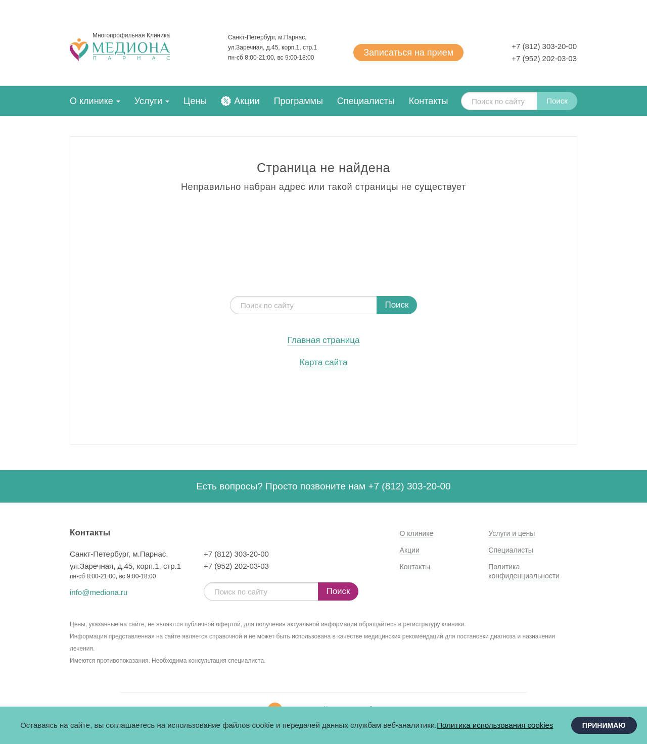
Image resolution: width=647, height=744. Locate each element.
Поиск (557, 100)
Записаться (408, 52)
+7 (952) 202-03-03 (544, 58)
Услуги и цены (511, 533)
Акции (246, 101)
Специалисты (366, 101)
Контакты (428, 101)
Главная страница (324, 340)
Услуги (148, 101)
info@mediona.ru (98, 592)
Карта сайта (324, 362)
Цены (195, 101)
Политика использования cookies (495, 725)
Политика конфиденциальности (524, 571)
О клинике (91, 101)
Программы (298, 101)
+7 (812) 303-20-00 (544, 46)
